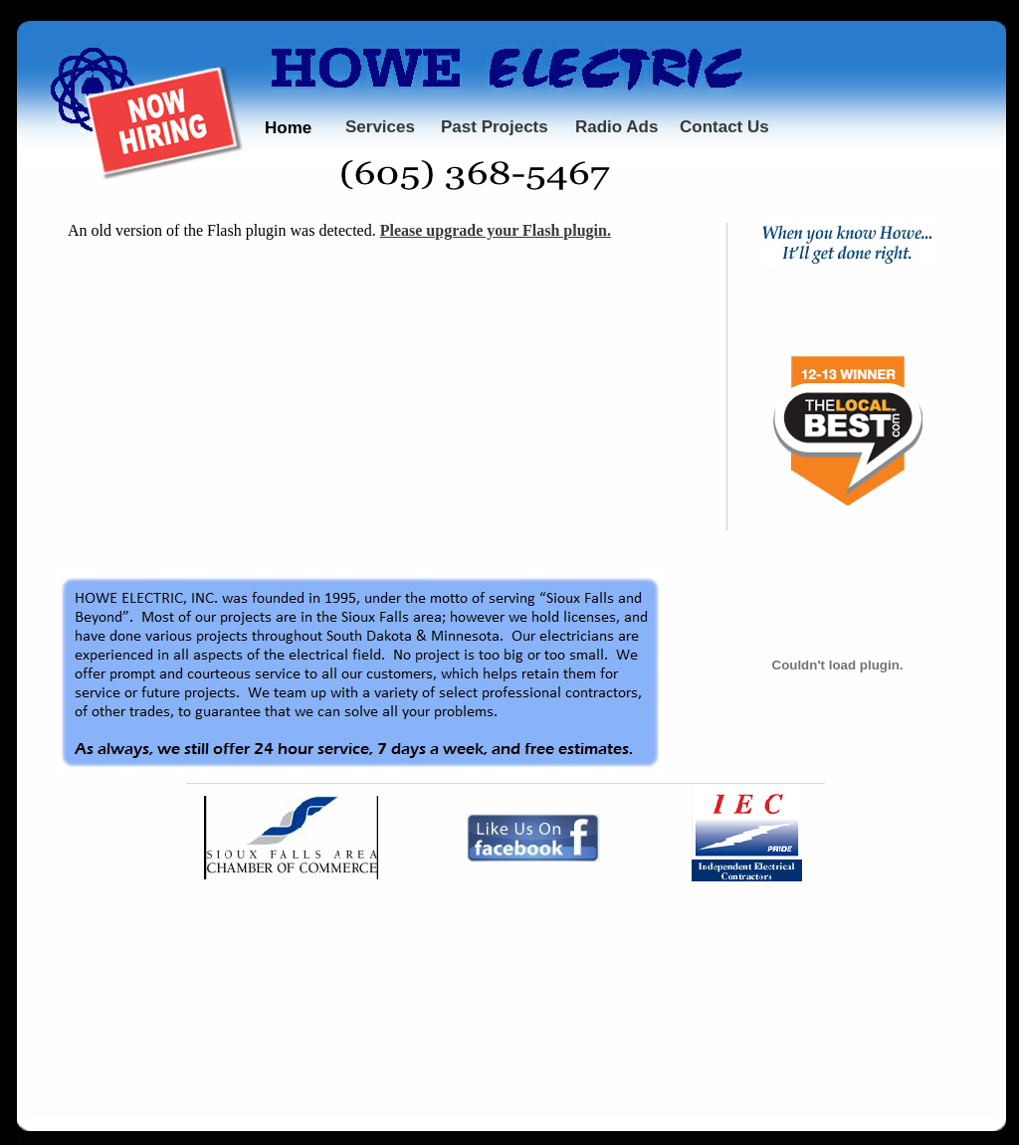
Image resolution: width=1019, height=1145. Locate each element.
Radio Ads (616, 126)
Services (380, 126)
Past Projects (494, 126)
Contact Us (724, 126)
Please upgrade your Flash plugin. (495, 230)
